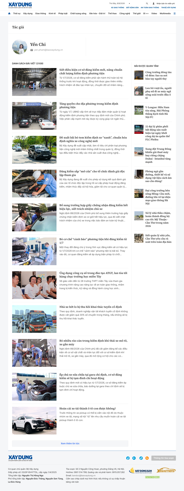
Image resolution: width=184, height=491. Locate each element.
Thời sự (16, 13)
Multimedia (165, 13)
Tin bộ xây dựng (168, 8)
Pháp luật (62, 13)
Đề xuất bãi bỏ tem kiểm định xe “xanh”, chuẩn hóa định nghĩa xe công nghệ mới (93, 139)
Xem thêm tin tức (70, 443)
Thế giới (137, 13)
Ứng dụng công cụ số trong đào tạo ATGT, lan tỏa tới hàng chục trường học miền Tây (93, 274)
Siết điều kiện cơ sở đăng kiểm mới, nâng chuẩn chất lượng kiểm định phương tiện (90, 71)
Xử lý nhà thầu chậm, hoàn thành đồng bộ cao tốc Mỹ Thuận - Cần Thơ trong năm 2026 (158, 219)
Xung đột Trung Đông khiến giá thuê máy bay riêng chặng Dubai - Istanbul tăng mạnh (158, 155)
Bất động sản (132, 8)
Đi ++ (146, 13)
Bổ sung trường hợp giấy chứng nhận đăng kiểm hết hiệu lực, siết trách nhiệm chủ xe (93, 207)
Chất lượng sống (78, 13)
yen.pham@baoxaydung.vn (46, 50)
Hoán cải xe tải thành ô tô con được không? (87, 408)
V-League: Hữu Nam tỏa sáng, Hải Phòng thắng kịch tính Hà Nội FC (157, 112)
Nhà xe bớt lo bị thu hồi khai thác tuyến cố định (90, 307)
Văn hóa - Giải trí (97, 13)
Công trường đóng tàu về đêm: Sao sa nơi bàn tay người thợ (158, 75)
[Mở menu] (174, 13)
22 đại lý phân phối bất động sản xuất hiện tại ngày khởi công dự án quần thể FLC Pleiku (157, 133)
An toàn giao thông (150, 8)
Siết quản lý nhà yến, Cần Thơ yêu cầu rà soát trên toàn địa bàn (158, 238)
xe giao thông (117, 8)
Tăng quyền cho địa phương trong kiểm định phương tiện (88, 105)
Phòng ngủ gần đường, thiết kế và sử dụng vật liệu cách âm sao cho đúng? (158, 176)
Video (154, 13)
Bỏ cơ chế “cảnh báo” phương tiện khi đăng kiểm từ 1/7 (93, 241)
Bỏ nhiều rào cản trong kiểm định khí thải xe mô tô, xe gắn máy (93, 342)
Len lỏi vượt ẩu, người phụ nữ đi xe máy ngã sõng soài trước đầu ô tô (158, 93)
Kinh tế (52, 13)
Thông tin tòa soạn (163, 458)
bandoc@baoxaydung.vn (84, 475)
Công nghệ (124, 13)
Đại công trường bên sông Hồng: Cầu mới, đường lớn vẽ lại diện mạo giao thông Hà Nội (158, 197)
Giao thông (40, 13)
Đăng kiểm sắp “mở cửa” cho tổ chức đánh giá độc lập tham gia (92, 173)
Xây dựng (27, 13)
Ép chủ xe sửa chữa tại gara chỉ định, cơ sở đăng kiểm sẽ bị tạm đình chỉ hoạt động (90, 376)
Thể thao (112, 13)
